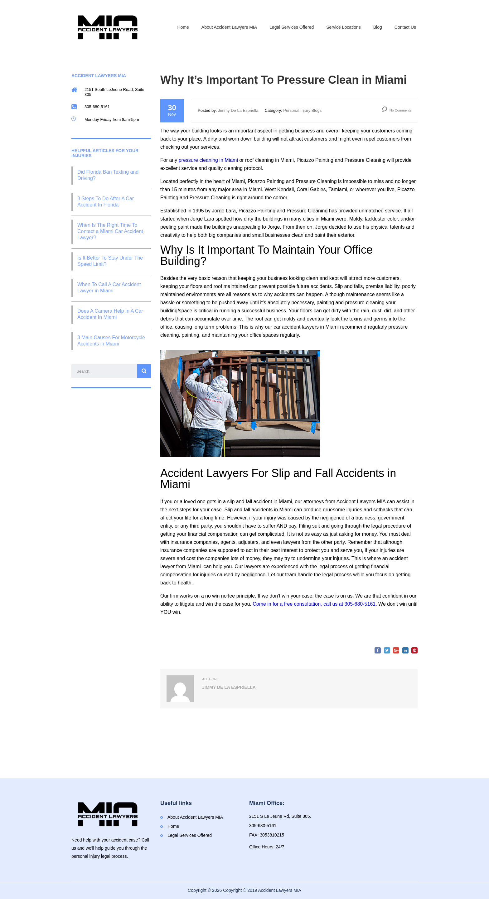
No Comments (396, 110)
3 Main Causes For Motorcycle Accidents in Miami (111, 340)
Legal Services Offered (291, 27)
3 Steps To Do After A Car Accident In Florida (105, 201)
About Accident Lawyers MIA (229, 27)
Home (183, 27)
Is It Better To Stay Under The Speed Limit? (110, 261)
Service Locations (343, 27)
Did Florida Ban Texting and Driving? (107, 175)
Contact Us (405, 27)
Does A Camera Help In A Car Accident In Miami (110, 314)
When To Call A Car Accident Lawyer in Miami (109, 287)
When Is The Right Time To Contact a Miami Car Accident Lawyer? (110, 231)
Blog (377, 27)
